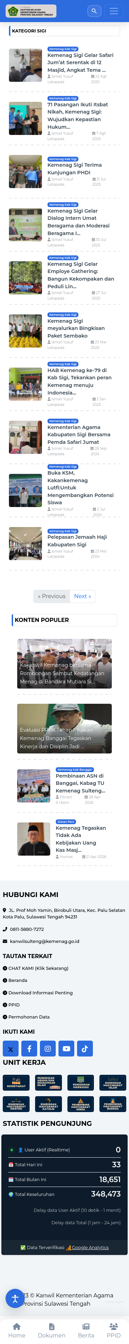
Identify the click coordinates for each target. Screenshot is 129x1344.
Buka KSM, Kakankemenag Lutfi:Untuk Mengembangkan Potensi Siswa (80, 488)
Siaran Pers (65, 822)
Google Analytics (87, 1247)
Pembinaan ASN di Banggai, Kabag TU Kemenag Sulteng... (80, 783)
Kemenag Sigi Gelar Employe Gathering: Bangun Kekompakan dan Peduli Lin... (80, 275)
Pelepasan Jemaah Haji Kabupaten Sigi (77, 541)
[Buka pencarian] (94, 11)
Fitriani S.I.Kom (64, 800)
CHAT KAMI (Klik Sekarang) (37, 968)
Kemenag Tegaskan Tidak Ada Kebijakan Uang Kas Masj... (81, 839)
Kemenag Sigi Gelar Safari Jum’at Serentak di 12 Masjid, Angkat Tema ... (80, 62)
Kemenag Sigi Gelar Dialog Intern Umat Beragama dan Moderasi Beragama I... (78, 222)
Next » (82, 596)
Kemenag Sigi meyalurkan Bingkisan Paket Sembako (76, 328)
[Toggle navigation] (113, 11)
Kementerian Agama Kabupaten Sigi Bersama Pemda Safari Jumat (78, 434)
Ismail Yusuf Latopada (60, 79)
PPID (13, 1004)
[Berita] (86, 1331)
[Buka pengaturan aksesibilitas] (15, 1298)
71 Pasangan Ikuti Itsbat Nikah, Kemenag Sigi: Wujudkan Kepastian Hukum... (77, 115)
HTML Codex (114, 1302)
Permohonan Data (28, 1017)
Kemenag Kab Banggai (74, 769)
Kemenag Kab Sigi (62, 49)
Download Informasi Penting (40, 992)
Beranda (17, 980)
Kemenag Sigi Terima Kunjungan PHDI (74, 169)
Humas (64, 857)
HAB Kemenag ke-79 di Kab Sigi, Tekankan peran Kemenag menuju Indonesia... (79, 381)
